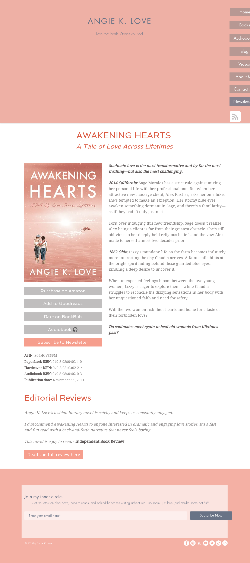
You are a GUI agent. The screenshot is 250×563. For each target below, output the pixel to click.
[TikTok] (218, 543)
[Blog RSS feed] (235, 117)
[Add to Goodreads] (63, 303)
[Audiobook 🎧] (63, 329)
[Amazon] (199, 543)
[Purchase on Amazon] (63, 291)
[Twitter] (212, 543)
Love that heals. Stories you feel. (120, 33)
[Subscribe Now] (211, 515)
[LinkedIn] (225, 543)
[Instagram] (193, 543)
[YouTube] (205, 543)
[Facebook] (186, 543)
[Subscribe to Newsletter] (63, 342)
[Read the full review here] (53, 454)
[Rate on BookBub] (63, 316)
